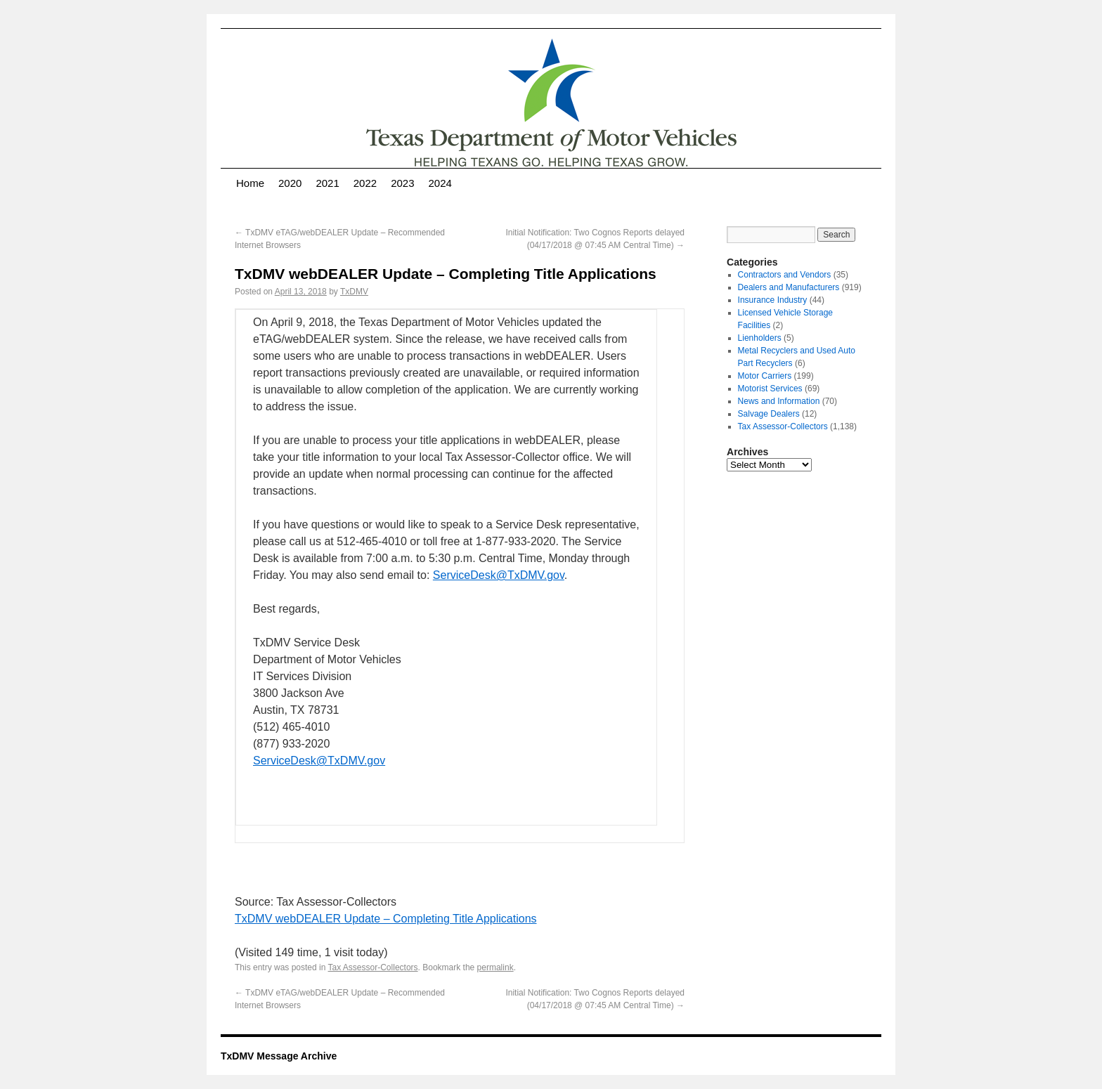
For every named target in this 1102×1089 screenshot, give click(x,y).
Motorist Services (770, 388)
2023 (402, 183)
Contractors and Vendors (784, 275)
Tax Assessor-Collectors (373, 967)
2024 (440, 183)
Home (250, 183)
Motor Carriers (765, 376)
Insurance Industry (773, 300)
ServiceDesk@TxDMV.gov (498, 575)
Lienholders (760, 338)
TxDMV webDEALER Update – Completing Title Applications (386, 919)
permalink (495, 967)
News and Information (779, 401)
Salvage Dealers (769, 414)
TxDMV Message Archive (279, 1056)
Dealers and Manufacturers (789, 287)
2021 (327, 183)
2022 (365, 183)
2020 (290, 183)
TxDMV (354, 291)
